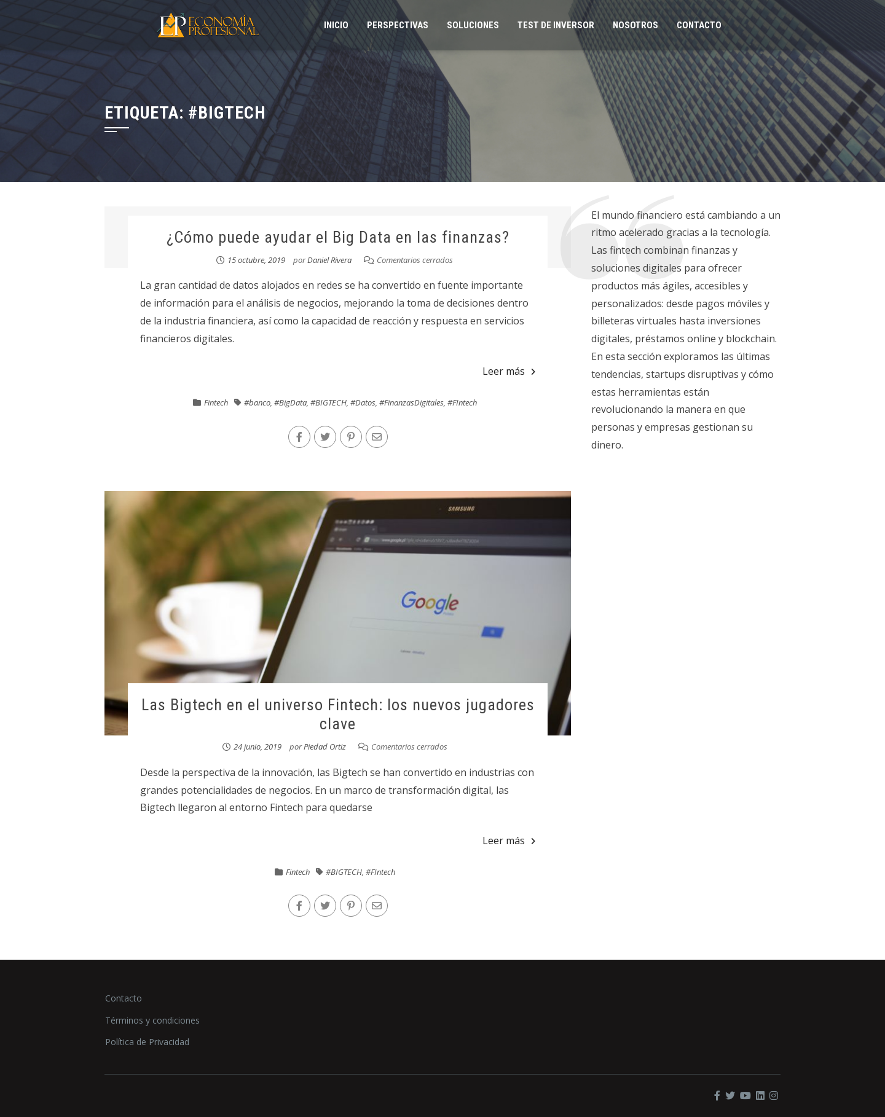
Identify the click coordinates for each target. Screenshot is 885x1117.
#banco (257, 402)
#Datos (363, 402)
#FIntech (462, 402)
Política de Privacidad (147, 1042)
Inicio (336, 25)
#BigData (290, 402)
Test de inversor (555, 25)
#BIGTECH (328, 402)
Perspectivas (397, 25)
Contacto (699, 25)
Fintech (216, 402)
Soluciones (473, 25)
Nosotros (635, 25)
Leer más (508, 371)
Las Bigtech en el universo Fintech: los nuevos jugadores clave (338, 714)
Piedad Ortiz (325, 746)
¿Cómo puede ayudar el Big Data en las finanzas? (338, 237)
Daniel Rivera (329, 259)
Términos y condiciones (152, 1020)
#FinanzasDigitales (411, 402)
